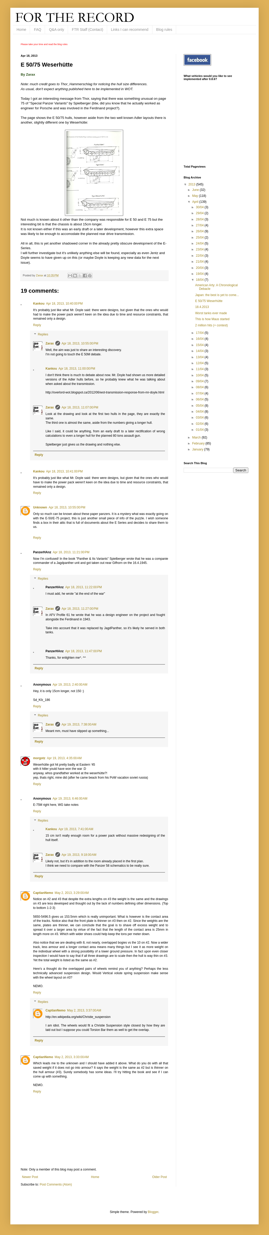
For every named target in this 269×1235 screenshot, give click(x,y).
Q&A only (56, 29)
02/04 (200, 424)
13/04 (200, 357)
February (198, 443)
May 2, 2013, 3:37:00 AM (84, 1010)
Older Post (159, 1177)
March (197, 437)
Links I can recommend (129, 29)
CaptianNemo (43, 893)
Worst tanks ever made (211, 313)
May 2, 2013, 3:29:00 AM (72, 893)
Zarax (50, 343)
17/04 (200, 333)
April (195, 202)
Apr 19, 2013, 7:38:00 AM (79, 724)
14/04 (200, 351)
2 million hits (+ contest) (211, 325)
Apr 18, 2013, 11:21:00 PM (71, 552)
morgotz (39, 758)
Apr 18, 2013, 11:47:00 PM (83, 651)
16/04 (200, 339)
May (195, 196)
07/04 (200, 393)
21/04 (200, 261)
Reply (37, 325)
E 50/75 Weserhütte (208, 301)
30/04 (200, 207)
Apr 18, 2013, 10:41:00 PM (64, 471)
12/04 (200, 363)
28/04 (200, 219)
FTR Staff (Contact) (87, 29)
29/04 (200, 213)
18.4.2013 (202, 307)
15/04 (200, 345)
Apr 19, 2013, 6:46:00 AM (70, 798)
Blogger (153, 1212)
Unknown (40, 507)
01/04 (200, 430)
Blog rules (164, 29)
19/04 (200, 274)
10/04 (200, 375)
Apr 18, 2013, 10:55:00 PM (80, 343)
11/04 (200, 369)
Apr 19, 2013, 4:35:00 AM (64, 758)
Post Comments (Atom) (56, 1184)
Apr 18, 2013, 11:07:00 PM (80, 407)
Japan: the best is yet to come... (217, 295)
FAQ (37, 29)
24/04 (200, 243)
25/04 (200, 237)
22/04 (200, 255)
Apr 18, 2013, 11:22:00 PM (83, 587)
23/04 (200, 249)
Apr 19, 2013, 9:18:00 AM (79, 855)
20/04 (200, 268)
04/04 (200, 411)
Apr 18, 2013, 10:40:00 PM (64, 303)
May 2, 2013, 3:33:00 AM (72, 1057)
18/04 (200, 280)
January (198, 449)
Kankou (38, 303)
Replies (43, 334)
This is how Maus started (212, 319)
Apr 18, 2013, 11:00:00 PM (76, 368)
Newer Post (30, 1177)
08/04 (200, 387)
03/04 (200, 417)
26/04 (200, 231)
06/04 (200, 399)
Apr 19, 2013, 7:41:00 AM (75, 829)
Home (21, 29)
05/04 (200, 405)
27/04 (200, 225)
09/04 (200, 381)
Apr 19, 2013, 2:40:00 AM (70, 684)
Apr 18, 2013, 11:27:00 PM (80, 609)
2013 (192, 184)
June (196, 190)
